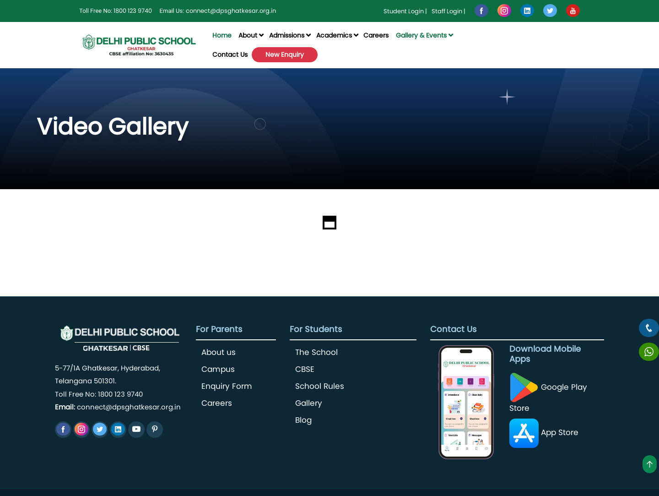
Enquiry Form (226, 386)
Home (222, 35)
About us (218, 352)
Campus (218, 369)
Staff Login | (448, 11)
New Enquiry (284, 54)
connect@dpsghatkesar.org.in (231, 10)
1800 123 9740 (132, 10)
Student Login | (405, 11)
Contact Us (230, 54)
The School (316, 352)
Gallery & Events (421, 35)
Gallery (308, 403)
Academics (334, 35)
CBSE (304, 369)
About (247, 35)
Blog (303, 420)
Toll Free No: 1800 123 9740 (99, 394)
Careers (376, 35)
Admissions (286, 35)
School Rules (319, 386)
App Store (543, 432)
